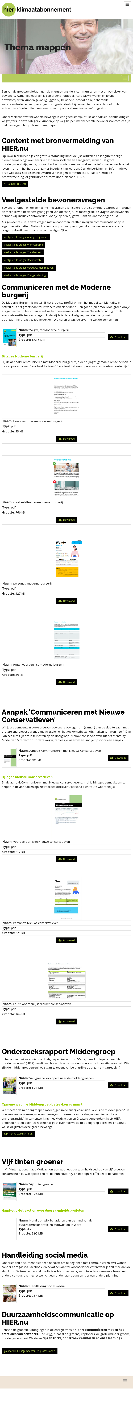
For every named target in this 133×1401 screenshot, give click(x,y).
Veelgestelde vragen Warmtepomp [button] (23, 244)
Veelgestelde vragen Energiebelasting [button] (25, 275)
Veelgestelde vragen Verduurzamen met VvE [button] (28, 267)
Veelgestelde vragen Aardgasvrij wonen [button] (26, 237)
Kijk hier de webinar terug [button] (18, 1133)
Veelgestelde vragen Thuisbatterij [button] (22, 252)
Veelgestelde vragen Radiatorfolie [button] (23, 260)
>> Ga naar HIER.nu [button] (15, 183)
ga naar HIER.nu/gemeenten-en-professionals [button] (29, 1351)
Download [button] (118, 337)
